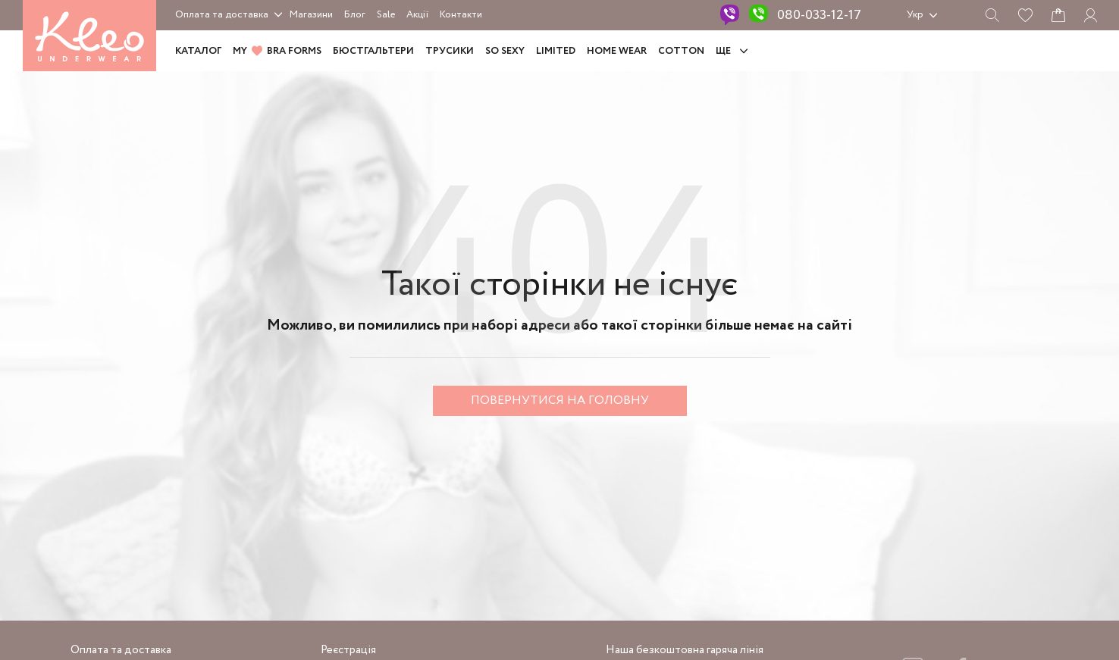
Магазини (311, 15)
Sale (386, 15)
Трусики (449, 51)
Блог (354, 15)
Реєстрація (348, 650)
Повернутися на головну (560, 400)
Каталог (198, 51)
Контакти (461, 15)
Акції (417, 15)
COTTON (681, 51)
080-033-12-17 (819, 15)
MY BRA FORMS (277, 51)
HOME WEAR (617, 51)
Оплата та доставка (221, 15)
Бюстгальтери (373, 51)
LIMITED (555, 51)
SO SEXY (505, 51)
